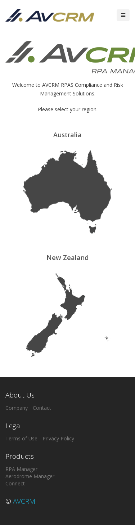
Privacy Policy (58, 438)
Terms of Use (21, 438)
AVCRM (24, 501)
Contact (42, 407)
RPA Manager (21, 469)
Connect (15, 483)
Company (16, 407)
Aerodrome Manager (29, 476)
